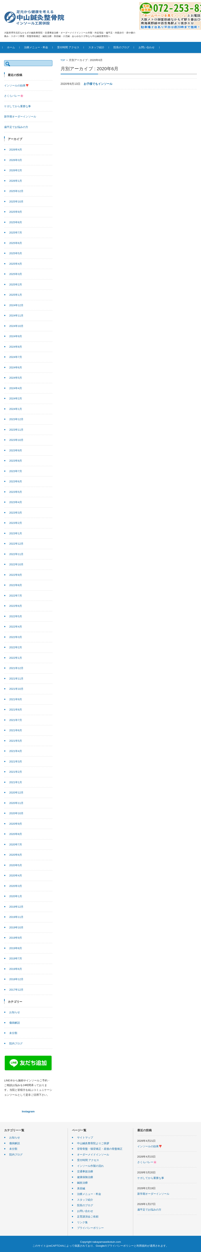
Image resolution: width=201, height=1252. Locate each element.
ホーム (13, 47)
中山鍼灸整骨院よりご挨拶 (93, 1143)
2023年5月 (15, 491)
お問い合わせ (148, 47)
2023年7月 (15, 471)
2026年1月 (15, 180)
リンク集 (82, 1222)
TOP (63, 60)
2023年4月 (15, 502)
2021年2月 (15, 771)
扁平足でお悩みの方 (16, 127)
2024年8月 (15, 346)
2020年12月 (16, 792)
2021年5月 (15, 740)
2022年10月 (16, 564)
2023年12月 (16, 419)
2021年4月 (15, 751)
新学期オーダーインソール (20, 116)
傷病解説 (14, 1022)
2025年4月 (15, 263)
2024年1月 (15, 408)
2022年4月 (15, 626)
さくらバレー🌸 (13, 95)
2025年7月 (15, 232)
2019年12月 (16, 906)
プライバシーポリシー (90, 1227)
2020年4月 (15, 875)
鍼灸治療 (82, 1182)
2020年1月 (15, 896)
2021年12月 (16, 668)
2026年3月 (15, 160)
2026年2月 (15, 170)
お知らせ (14, 1012)
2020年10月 (16, 813)
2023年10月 (16, 439)
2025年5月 (15, 253)
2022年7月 (15, 595)
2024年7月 (15, 357)
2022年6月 (15, 605)
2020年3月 (15, 886)
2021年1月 (15, 782)
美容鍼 (81, 1188)
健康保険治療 (85, 1177)
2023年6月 (15, 481)
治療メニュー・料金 (38, 47)
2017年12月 (16, 989)
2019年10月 (16, 927)
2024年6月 (15, 367)
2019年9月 (15, 937)
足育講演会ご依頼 (87, 1216)
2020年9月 (15, 823)
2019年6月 (15, 968)
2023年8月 (15, 460)
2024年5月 (15, 377)
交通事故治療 (85, 1171)
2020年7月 (15, 844)
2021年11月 (16, 678)
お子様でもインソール (98, 83)
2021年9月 (15, 699)
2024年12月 (16, 305)
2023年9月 (15, 450)
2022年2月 (15, 647)
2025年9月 (15, 211)
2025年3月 (15, 274)
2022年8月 (15, 585)
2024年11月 (16, 315)
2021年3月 (15, 761)
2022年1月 (15, 657)
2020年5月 (15, 865)
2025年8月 (15, 222)
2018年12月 (16, 979)
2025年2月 (15, 284)
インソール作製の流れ (90, 1165)
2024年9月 (15, 336)
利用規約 (141, 1245)
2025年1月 (15, 294)
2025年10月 (16, 201)
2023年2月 (15, 522)
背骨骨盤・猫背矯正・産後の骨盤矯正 (99, 1148)
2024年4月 (15, 388)
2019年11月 (16, 917)
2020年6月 (15, 854)
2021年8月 (15, 709)
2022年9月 (15, 574)
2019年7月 (15, 958)
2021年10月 (16, 688)
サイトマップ (85, 1137)
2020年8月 (15, 834)
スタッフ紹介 (98, 47)
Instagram (28, 1111)
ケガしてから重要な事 (17, 106)
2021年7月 (15, 720)
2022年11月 (16, 554)
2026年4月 (15, 149)
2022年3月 (15, 637)
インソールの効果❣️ (16, 85)
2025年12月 (16, 191)
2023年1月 (15, 533)
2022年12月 (16, 543)
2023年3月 (15, 512)
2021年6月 (15, 730)
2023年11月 (16, 429)
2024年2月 (15, 398)
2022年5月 (15, 616)
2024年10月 (16, 326)
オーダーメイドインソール (93, 1154)
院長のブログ (123, 47)
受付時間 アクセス (70, 47)
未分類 (13, 1033)
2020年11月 (16, 803)
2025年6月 (15, 243)
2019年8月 (15, 948)
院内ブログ (16, 1043)
